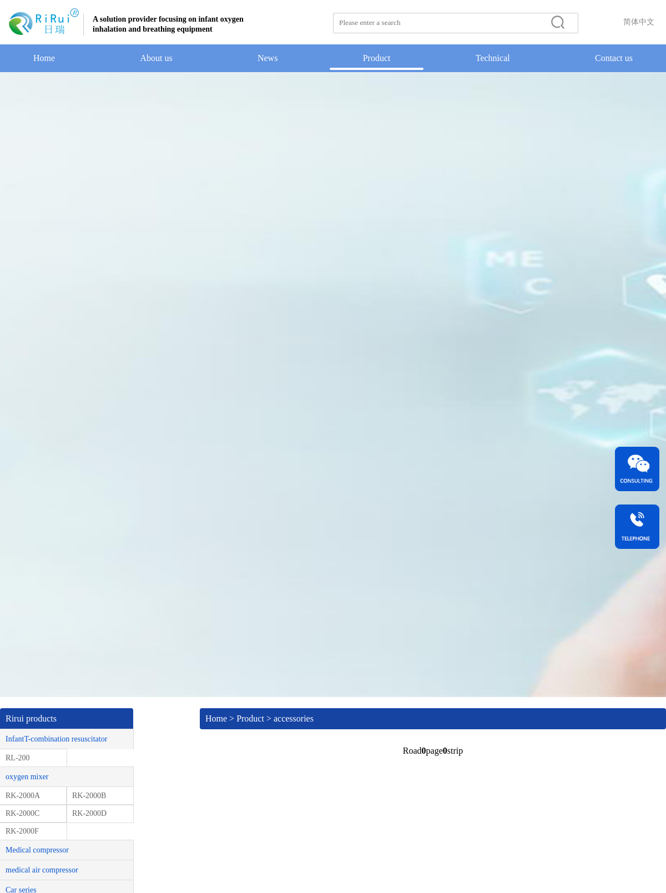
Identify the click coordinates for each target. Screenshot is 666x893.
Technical (493, 58)
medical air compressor (42, 870)
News (268, 58)
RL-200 (18, 758)
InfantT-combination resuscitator (56, 739)
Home (44, 58)
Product (377, 58)
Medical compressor (37, 850)
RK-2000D (89, 813)
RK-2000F (22, 831)
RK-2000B (89, 795)
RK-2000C (22, 813)
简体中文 (638, 22)
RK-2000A (23, 795)
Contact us (614, 58)
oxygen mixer (27, 777)
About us (156, 58)
